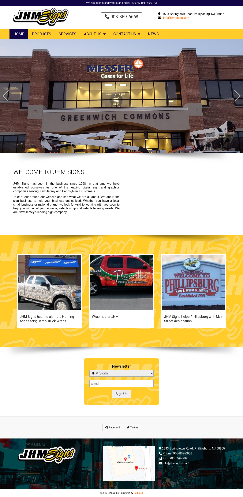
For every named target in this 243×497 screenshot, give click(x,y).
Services (67, 34)
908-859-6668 (121, 16)
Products (41, 34)
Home (18, 34)
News (153, 34)
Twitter (132, 427)
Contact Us (126, 34)
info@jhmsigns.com (176, 18)
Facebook (112, 427)
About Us (95, 34)
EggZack (138, 493)
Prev (5, 96)
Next (237, 96)
